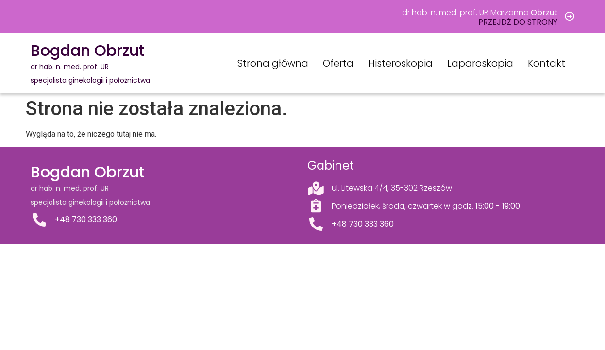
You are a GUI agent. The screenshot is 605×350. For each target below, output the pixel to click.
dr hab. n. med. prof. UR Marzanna (479, 12)
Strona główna (272, 63)
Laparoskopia (480, 63)
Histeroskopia (400, 63)
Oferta (338, 63)
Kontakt (546, 63)
